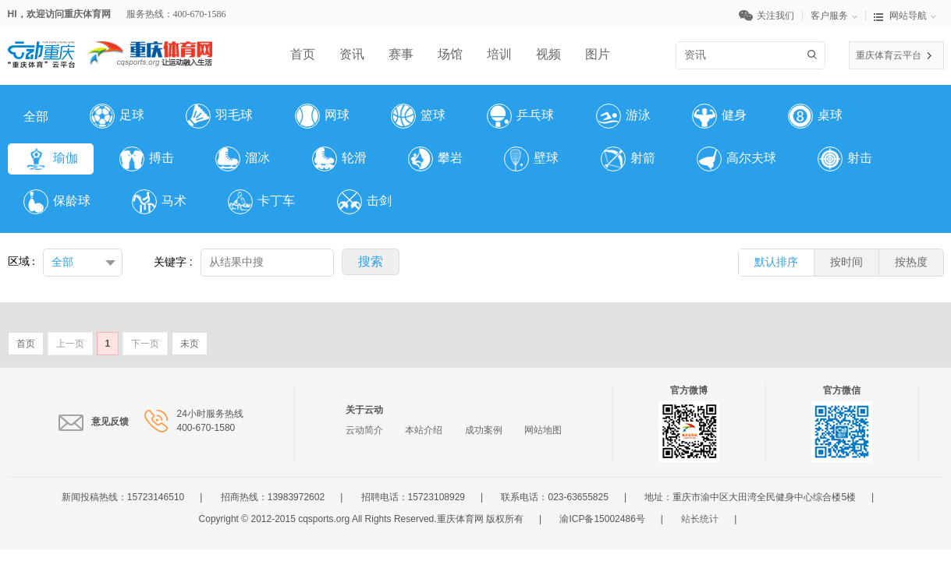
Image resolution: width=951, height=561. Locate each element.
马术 (159, 201)
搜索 (815, 54)
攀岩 (435, 158)
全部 (35, 116)
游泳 (623, 116)
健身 (719, 116)
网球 (322, 116)
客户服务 (838, 15)
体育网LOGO (150, 48)
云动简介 (364, 430)
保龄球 (56, 201)
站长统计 (700, 518)
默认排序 (776, 262)
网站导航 (905, 15)
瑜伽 (50, 158)
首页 (302, 54)
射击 (845, 158)
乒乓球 (520, 116)
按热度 (911, 262)
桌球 (815, 116)
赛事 (401, 54)
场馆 (450, 54)
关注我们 (771, 15)
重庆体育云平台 (888, 55)
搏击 (146, 158)
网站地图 (543, 430)
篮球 (418, 116)
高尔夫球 (736, 158)
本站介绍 (423, 430)
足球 (117, 116)
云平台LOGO (41, 48)
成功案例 (483, 430)
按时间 (846, 262)
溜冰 (242, 158)
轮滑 (339, 158)
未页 (189, 343)
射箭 (628, 158)
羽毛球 (219, 116)
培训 (499, 54)
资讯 (351, 54)
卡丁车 (261, 201)
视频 (548, 54)
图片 (597, 54)
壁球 (531, 158)
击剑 (364, 201)
